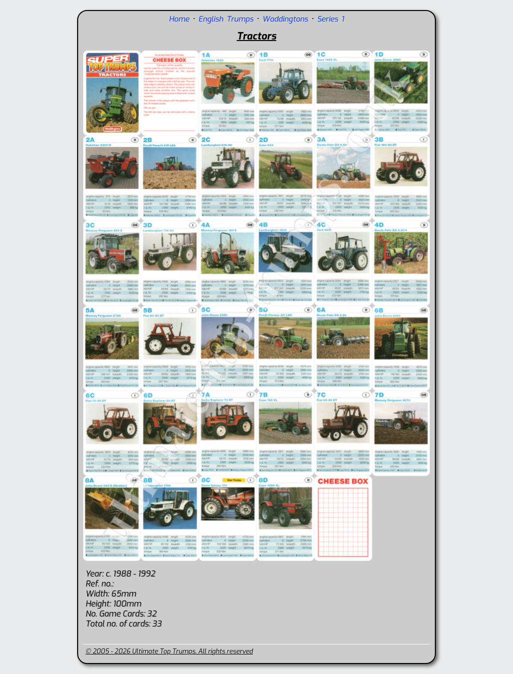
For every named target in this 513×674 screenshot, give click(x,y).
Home (179, 19)
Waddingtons (285, 19)
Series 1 (330, 19)
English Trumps (225, 19)
